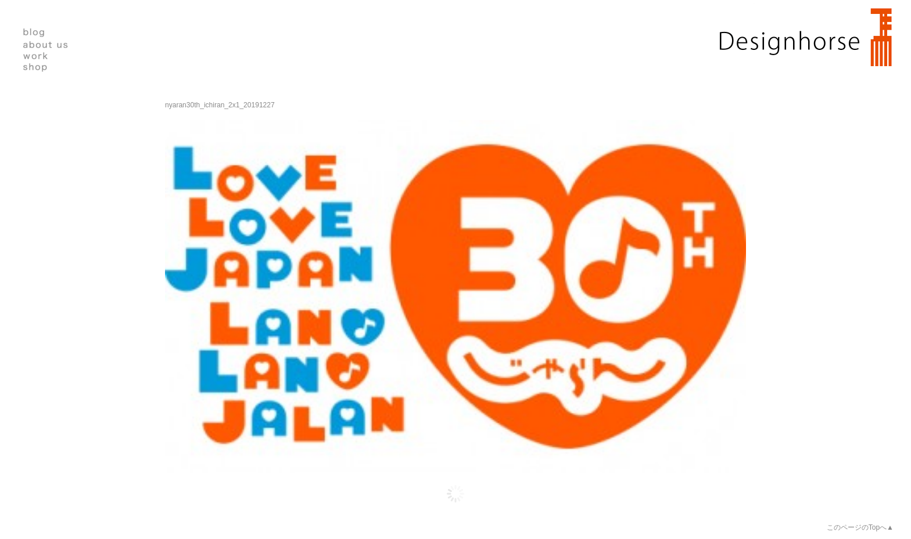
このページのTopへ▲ (860, 527)
